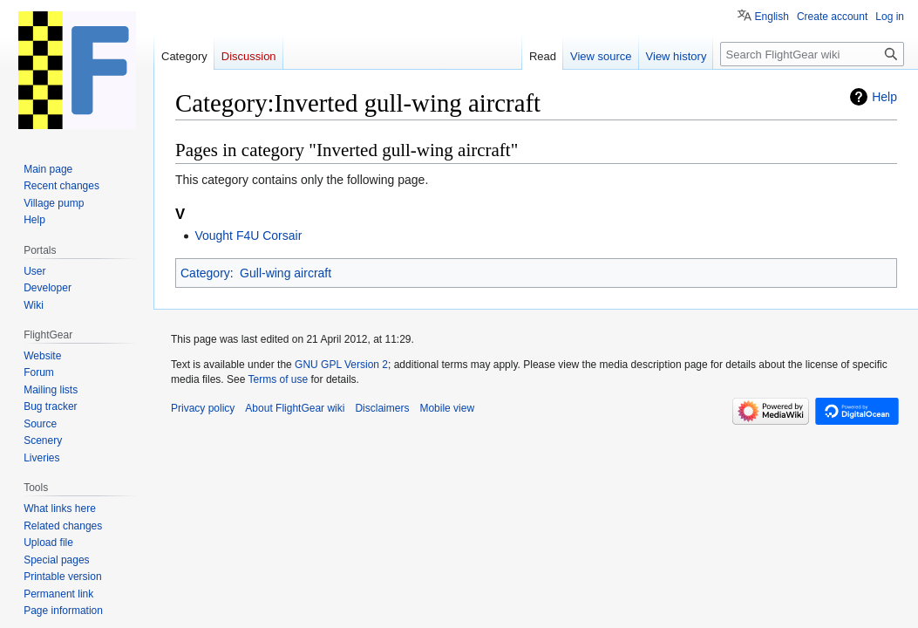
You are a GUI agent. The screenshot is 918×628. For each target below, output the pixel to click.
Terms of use (278, 379)
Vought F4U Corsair (248, 235)
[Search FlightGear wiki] (812, 54)
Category (205, 273)
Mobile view (446, 408)
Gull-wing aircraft (285, 273)
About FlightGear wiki (294, 408)
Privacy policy (203, 408)
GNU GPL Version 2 (341, 364)
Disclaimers (382, 408)
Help (884, 97)
